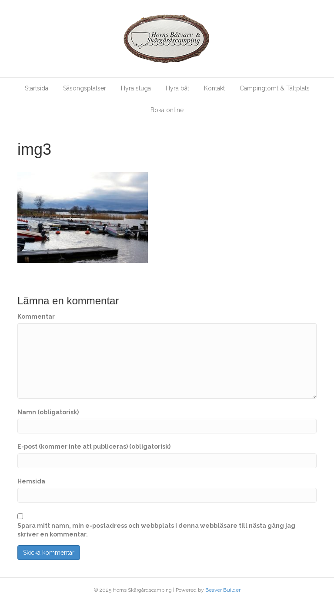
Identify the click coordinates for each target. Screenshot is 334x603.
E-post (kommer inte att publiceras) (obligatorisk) (93, 446)
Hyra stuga (136, 88)
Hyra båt (177, 88)
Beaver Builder (222, 590)
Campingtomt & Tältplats (275, 88)
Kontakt (214, 88)
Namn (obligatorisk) (48, 412)
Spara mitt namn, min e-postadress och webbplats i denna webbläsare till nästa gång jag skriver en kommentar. (156, 530)
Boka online (167, 110)
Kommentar (36, 316)
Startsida (36, 88)
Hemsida (31, 481)
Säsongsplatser (84, 88)
